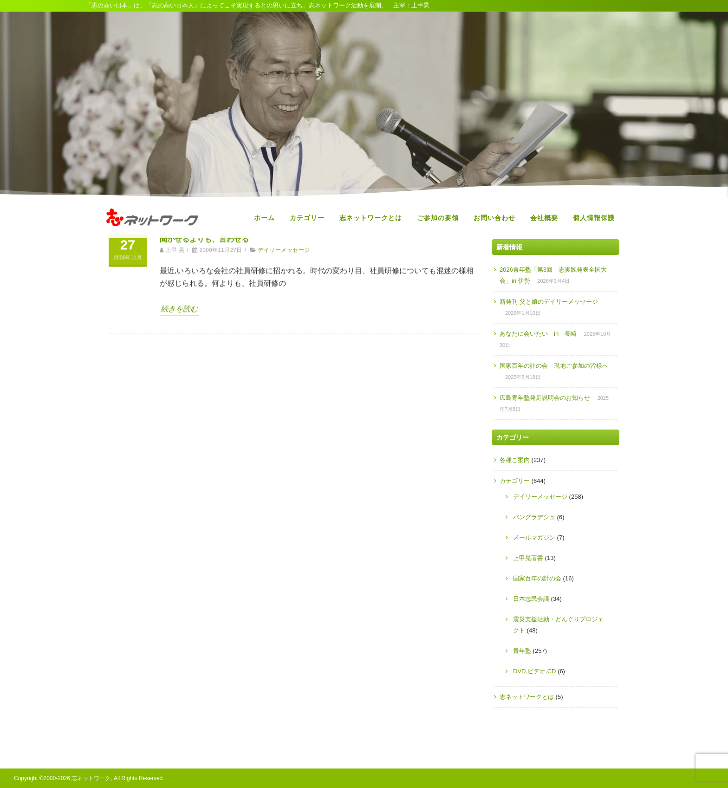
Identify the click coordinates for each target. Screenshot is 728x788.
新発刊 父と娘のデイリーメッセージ (549, 301)
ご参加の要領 (438, 217)
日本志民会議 (531, 598)
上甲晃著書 (528, 557)
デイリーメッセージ (284, 332)
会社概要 (544, 217)
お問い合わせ (494, 217)
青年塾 (522, 650)
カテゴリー (307, 217)
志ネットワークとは (370, 217)
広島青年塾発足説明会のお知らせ (545, 397)
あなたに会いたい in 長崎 (538, 333)
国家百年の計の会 (537, 578)
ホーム (264, 217)
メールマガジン (534, 537)
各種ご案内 (515, 459)
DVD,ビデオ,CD (534, 671)
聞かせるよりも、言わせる (204, 321)
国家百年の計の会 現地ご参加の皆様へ (554, 365)
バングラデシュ (534, 517)
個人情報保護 (594, 217)
